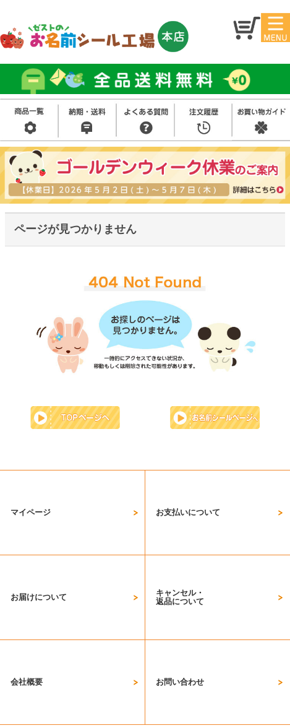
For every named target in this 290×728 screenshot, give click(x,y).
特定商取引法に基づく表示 (172, 670)
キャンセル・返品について (180, 519)
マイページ (31, 486)
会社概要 (27, 552)
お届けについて (39, 519)
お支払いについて (188, 486)
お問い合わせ (180, 552)
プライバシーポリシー (144, 686)
